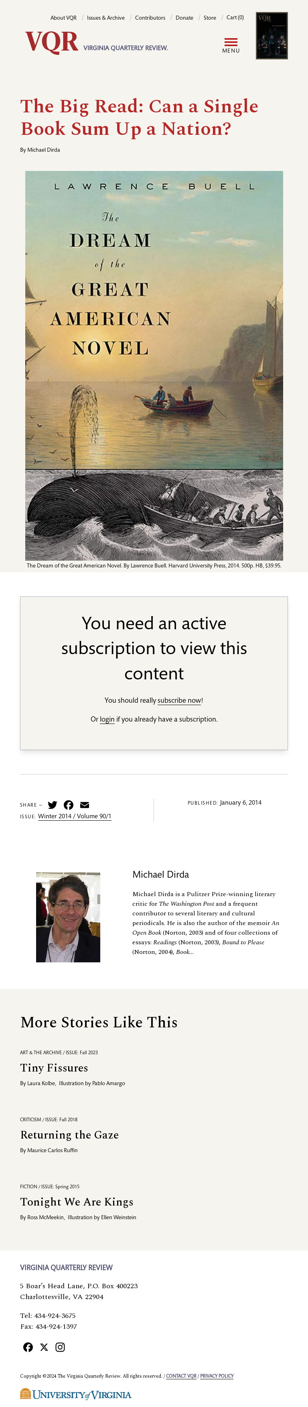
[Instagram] (60, 1347)
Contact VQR (181, 1376)
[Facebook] (28, 1347)
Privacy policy (216, 1376)
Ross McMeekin (45, 1218)
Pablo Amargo (108, 1084)
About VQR (64, 18)
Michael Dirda (43, 150)
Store (210, 18)
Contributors (150, 18)
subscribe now (179, 701)
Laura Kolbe (41, 1084)
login (107, 720)
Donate (184, 18)
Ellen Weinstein (118, 1218)
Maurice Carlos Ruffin (52, 1151)
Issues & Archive (106, 18)
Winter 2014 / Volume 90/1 (74, 817)
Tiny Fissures (54, 1068)
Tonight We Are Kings (77, 1202)
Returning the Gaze (69, 1135)
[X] (44, 1347)
